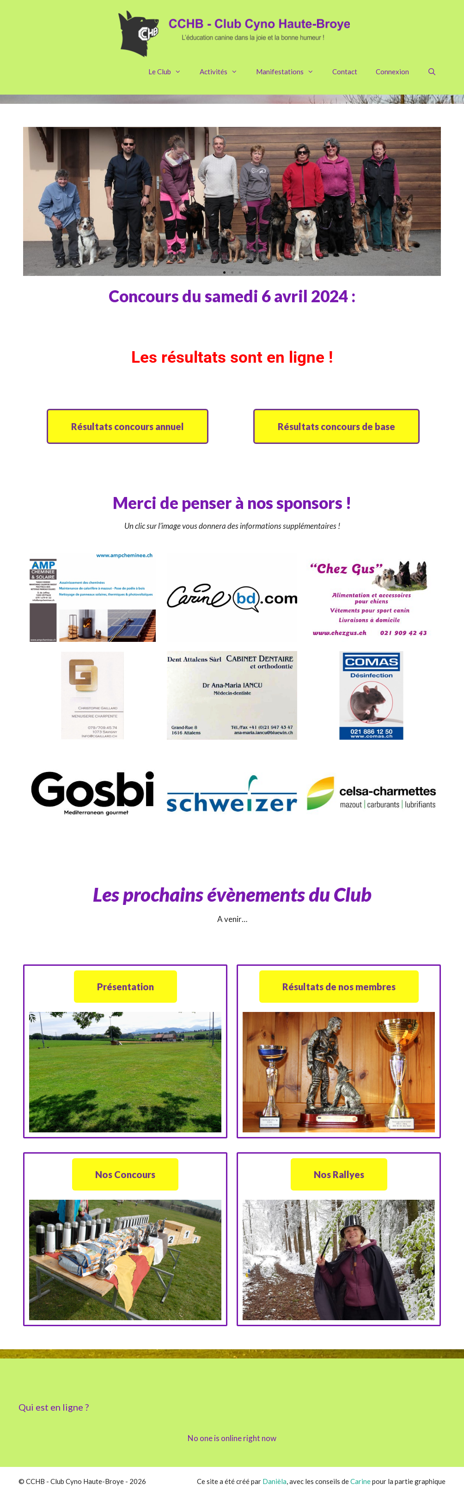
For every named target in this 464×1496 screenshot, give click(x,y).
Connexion (392, 71)
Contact (344, 71)
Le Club (169, 71)
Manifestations (289, 71)
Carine (360, 1481)
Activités (223, 71)
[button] (224, 272)
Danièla (275, 1481)
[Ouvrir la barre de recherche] (432, 71)
